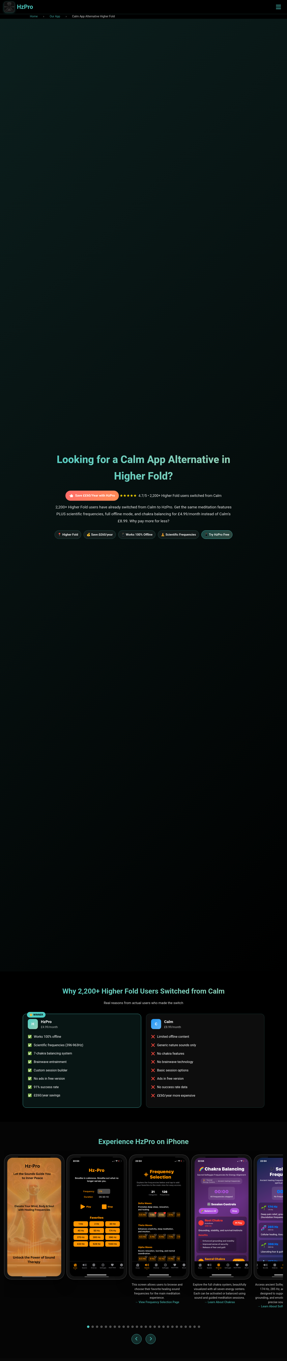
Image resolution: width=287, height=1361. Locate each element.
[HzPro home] (18, 7)
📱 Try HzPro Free (216, 534)
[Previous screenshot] (137, 1339)
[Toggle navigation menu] (278, 7)
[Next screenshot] (151, 1339)
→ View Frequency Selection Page (157, 1302)
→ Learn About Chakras (219, 1302)
